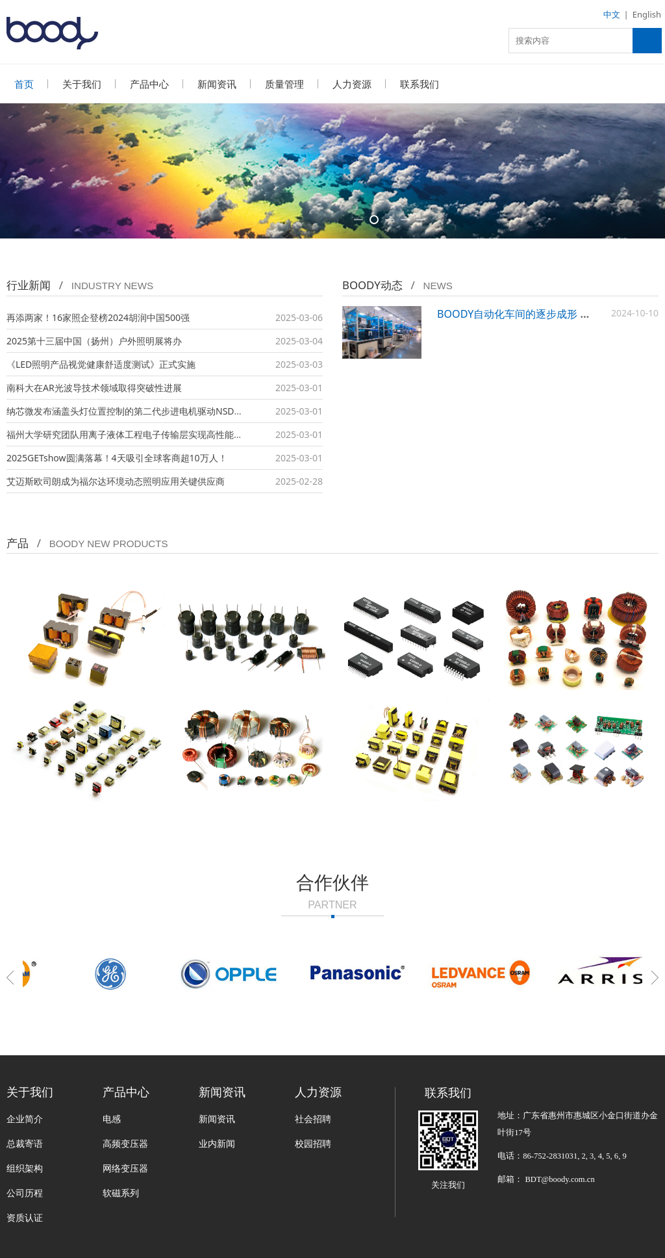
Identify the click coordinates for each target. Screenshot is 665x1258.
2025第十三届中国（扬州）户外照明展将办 (94, 341)
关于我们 (81, 83)
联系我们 (419, 83)
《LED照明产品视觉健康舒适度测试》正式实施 (100, 364)
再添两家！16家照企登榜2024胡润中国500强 (98, 317)
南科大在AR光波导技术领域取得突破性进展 (94, 387)
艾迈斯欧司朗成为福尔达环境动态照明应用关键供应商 (115, 481)
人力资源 (351, 83)
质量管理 (284, 83)
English (647, 14)
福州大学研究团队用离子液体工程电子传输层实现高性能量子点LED (141, 434)
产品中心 (149, 83)
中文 (611, 14)
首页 (24, 83)
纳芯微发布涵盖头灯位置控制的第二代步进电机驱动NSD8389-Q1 (138, 411)
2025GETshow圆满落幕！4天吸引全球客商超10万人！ (116, 458)
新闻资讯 (216, 83)
